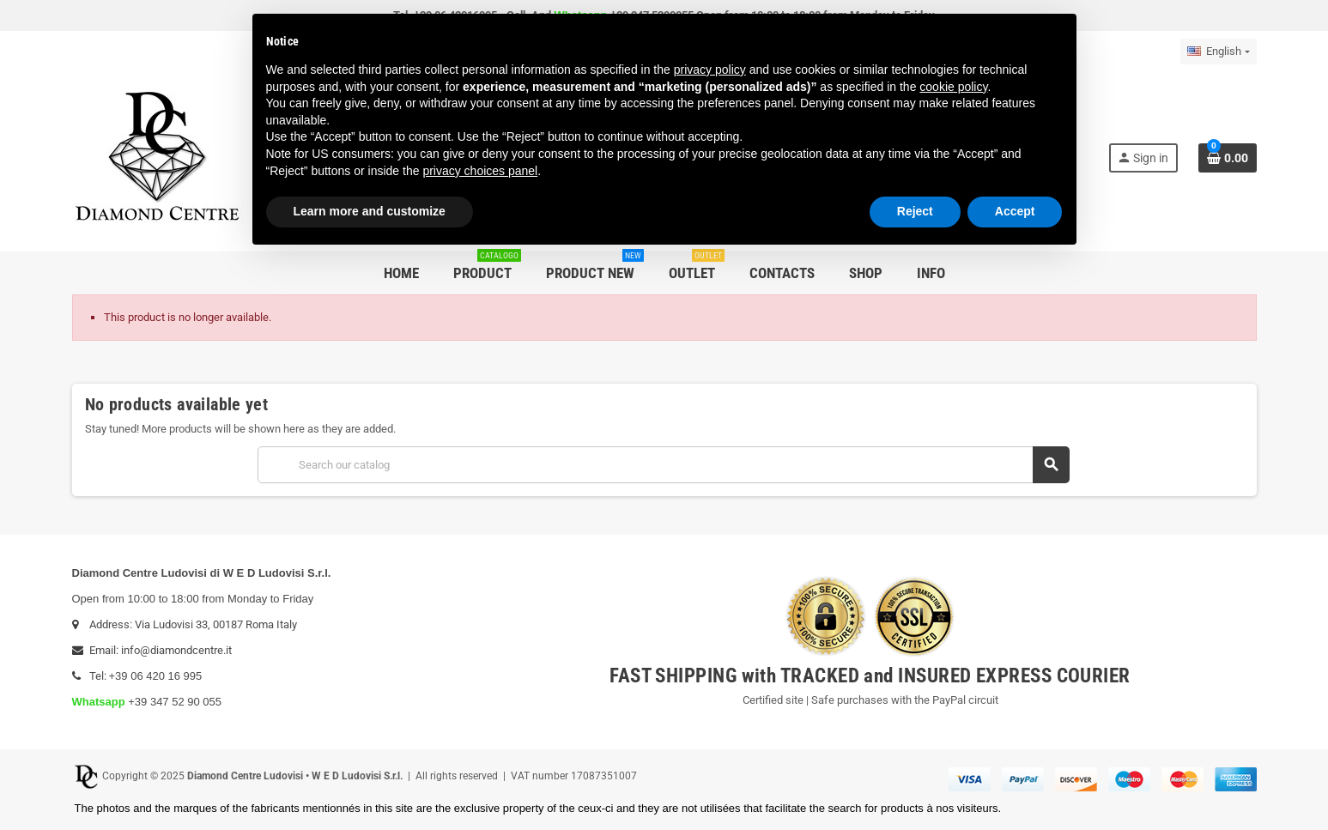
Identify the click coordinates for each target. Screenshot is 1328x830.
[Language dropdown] (1218, 51)
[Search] (663, 464)
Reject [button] (915, 211)
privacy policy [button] (710, 69)
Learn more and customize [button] (370, 211)
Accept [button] (1015, 211)
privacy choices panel (479, 171)
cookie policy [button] (953, 87)
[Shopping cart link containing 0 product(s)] (1227, 158)
